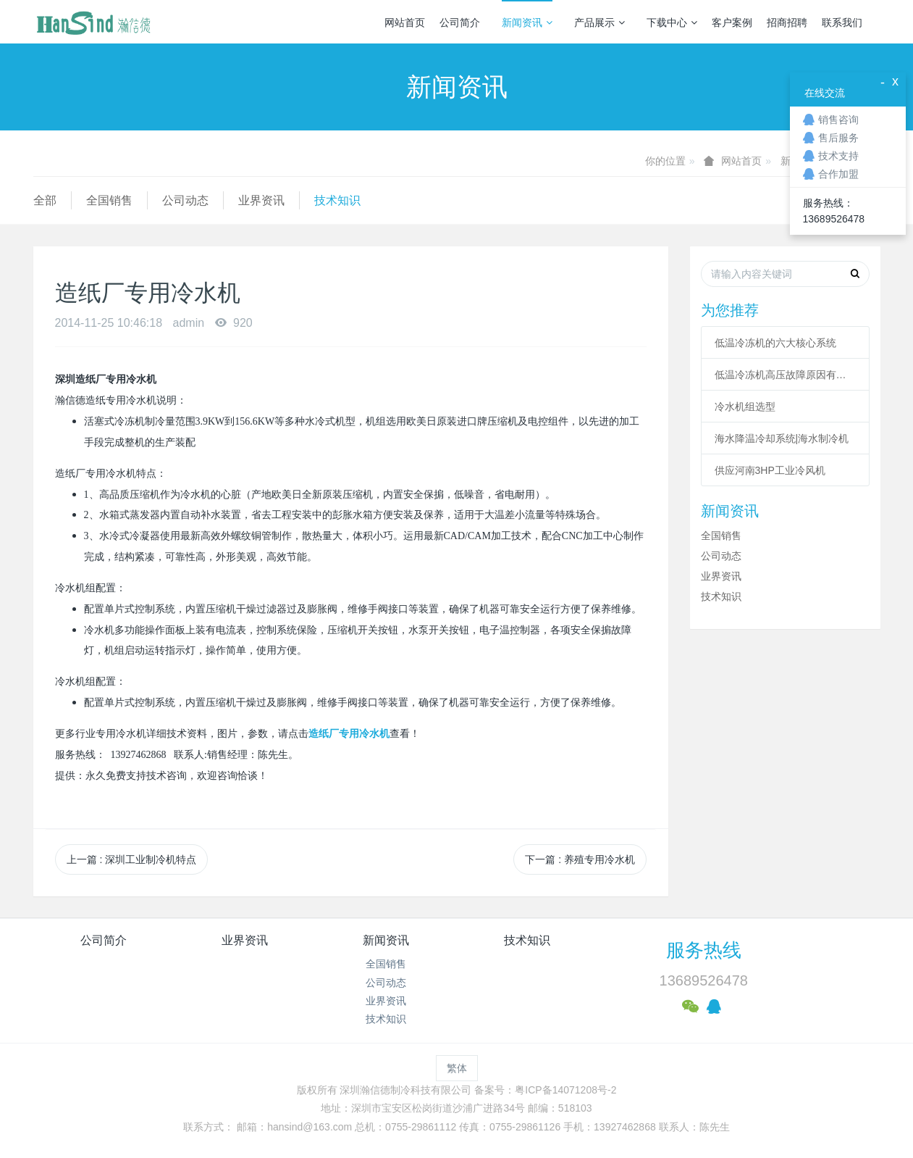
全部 (44, 200)
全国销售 (109, 200)
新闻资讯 (527, 22)
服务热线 (703, 950)
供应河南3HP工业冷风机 (770, 470)
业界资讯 (261, 200)
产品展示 (599, 22)
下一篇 (580, 859)
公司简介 (459, 22)
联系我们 (842, 22)
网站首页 (404, 22)
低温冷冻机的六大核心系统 (775, 343)
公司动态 (185, 200)
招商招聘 (787, 22)
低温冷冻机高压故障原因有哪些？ (786, 374)
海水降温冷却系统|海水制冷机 (782, 438)
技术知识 (337, 200)
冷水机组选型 (745, 406)
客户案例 (732, 22)
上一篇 (132, 859)
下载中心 (672, 22)
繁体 (457, 1068)
